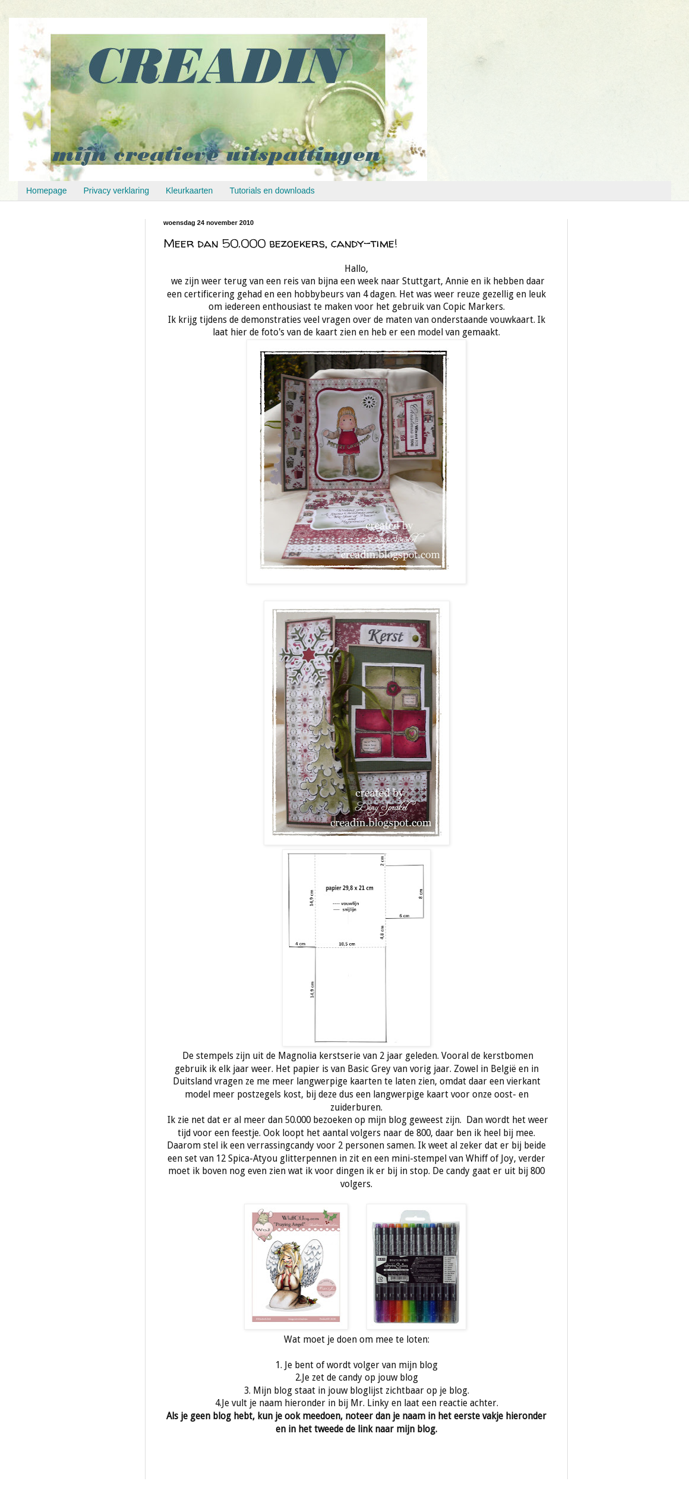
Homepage (46, 190)
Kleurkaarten (189, 190)
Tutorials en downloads (271, 190)
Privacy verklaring (116, 190)
